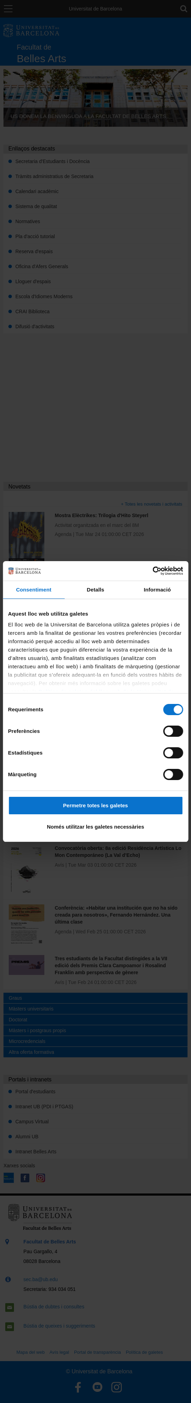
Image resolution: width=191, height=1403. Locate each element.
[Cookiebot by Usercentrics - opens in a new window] (152, 570)
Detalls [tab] (95, 590)
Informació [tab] (157, 590)
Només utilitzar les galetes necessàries (95, 827)
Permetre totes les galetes (95, 805)
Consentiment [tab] (33, 590)
